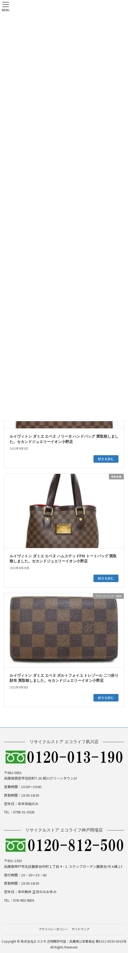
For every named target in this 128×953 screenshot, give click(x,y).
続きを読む (106, 459)
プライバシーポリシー (53, 929)
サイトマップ (80, 929)
